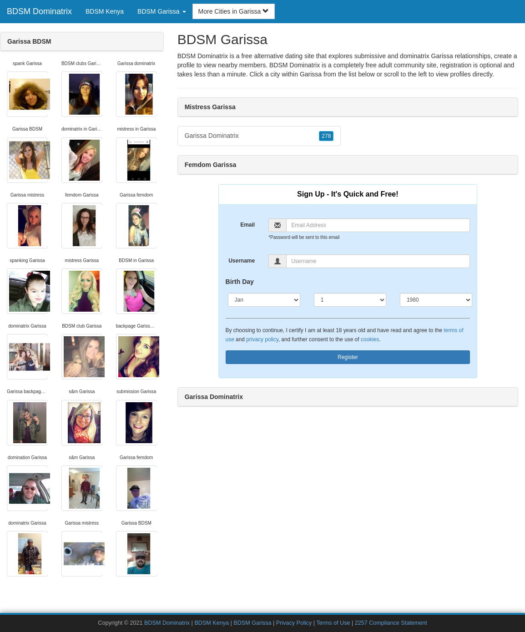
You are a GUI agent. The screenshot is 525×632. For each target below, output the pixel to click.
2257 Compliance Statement (391, 623)
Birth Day (240, 281)
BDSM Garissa (252, 623)
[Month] (264, 300)
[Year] (436, 300)
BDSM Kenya (105, 11)
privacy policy (262, 339)
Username (241, 261)
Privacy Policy (294, 623)
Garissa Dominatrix (259, 136)
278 (326, 136)
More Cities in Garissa (233, 11)
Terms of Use (333, 623)
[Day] (350, 300)
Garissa (311, 74)
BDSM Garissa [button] (161, 11)
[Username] (378, 261)
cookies (370, 339)
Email (247, 225)
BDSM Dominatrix (39, 11)
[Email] (378, 225)
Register (348, 357)
